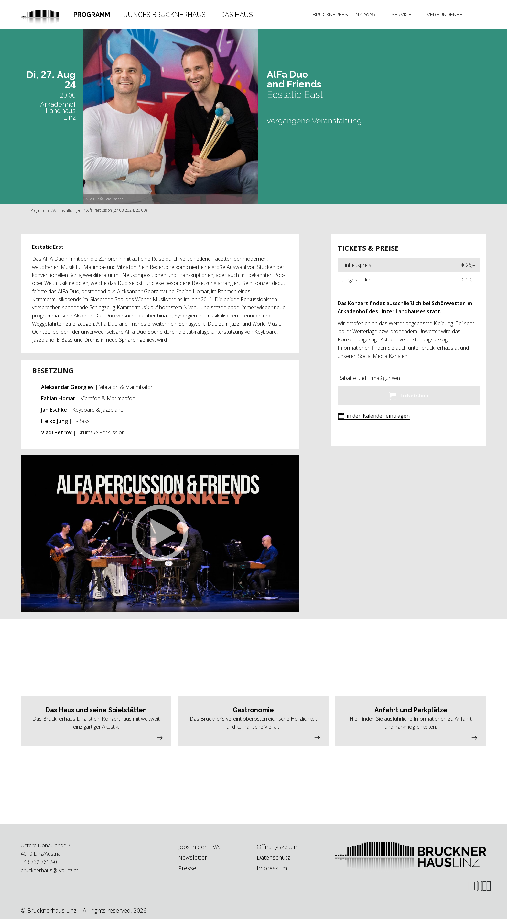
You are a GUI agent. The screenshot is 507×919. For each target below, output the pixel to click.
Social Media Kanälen (382, 356)
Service (401, 14)
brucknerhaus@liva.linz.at (49, 870)
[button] (160, 534)
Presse (187, 868)
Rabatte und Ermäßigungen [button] (369, 378)
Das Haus (236, 14)
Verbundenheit (447, 14)
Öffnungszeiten (277, 847)
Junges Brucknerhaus (165, 14)
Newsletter (192, 857)
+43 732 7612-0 (39, 862)
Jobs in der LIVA (199, 847)
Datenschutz (273, 857)
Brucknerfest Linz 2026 (344, 14)
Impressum (272, 868)
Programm (91, 14)
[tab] (91, 14)
